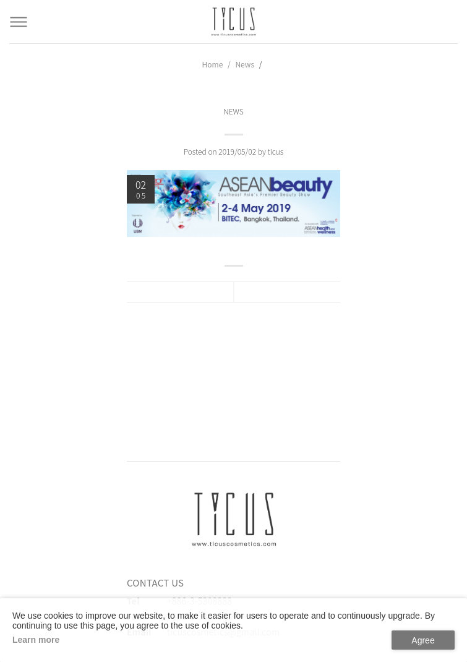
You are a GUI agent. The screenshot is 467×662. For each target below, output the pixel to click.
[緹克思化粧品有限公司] (233, 519)
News (244, 64)
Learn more (35, 640)
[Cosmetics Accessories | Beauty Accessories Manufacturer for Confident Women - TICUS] (234, 21)
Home (212, 64)
